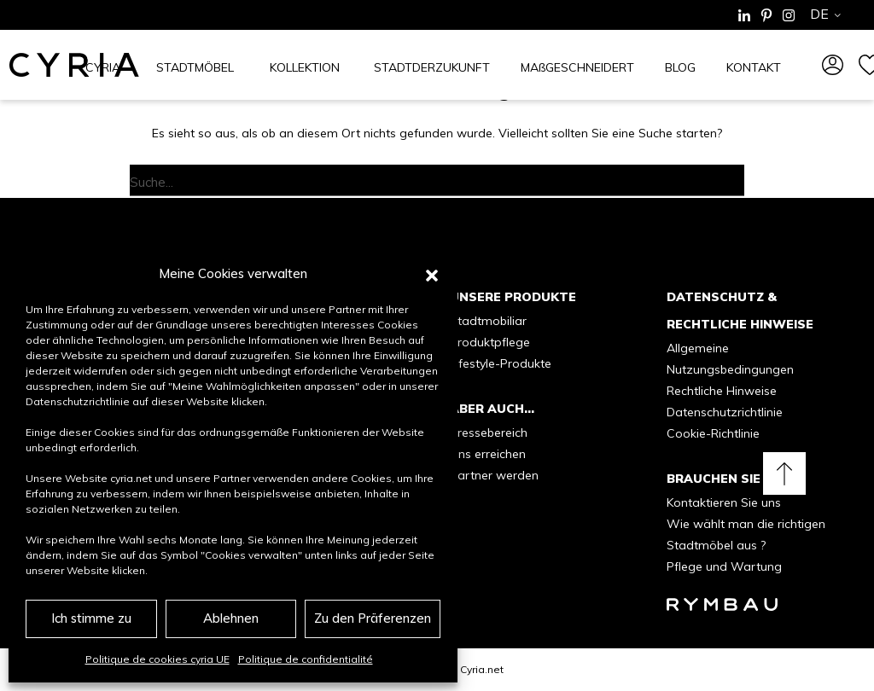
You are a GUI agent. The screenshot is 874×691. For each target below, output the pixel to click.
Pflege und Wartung (724, 566)
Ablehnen (231, 618)
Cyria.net (482, 669)
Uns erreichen (488, 454)
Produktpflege (490, 342)
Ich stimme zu (91, 618)
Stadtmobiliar (488, 320)
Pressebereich (488, 432)
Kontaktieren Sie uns (724, 502)
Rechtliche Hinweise (722, 390)
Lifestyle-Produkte (500, 363)
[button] (431, 273)
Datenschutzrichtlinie (725, 412)
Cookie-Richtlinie (713, 433)
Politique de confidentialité (305, 659)
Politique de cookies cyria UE (157, 659)
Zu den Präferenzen (372, 618)
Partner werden (494, 475)
